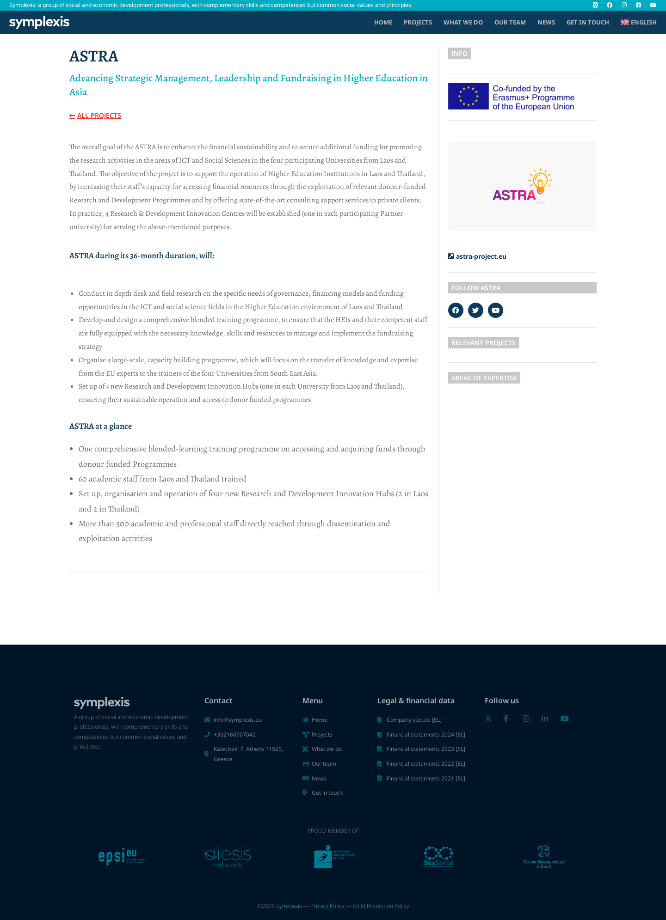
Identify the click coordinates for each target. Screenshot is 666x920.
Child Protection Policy (381, 906)
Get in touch (588, 22)
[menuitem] (639, 22)
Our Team (510, 22)
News (546, 22)
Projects (418, 22)
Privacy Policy (327, 906)
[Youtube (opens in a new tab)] (651, 5)
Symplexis (289, 906)
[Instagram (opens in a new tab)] (624, 5)
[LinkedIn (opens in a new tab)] (638, 5)
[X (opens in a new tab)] (595, 5)
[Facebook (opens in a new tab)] (609, 5)
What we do (463, 22)
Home (383, 22)
